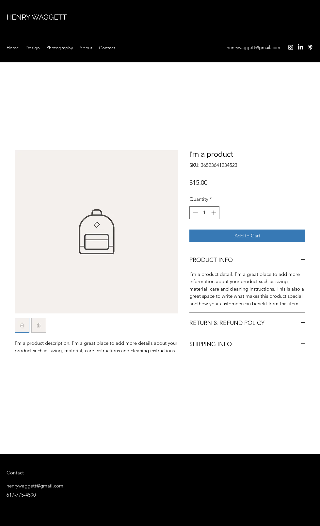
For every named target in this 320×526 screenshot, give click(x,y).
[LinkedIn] (300, 47)
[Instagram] (290, 47)
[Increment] (214, 213)
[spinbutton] (204, 213)
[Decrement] (194, 213)
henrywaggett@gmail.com (253, 47)
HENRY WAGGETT (37, 17)
